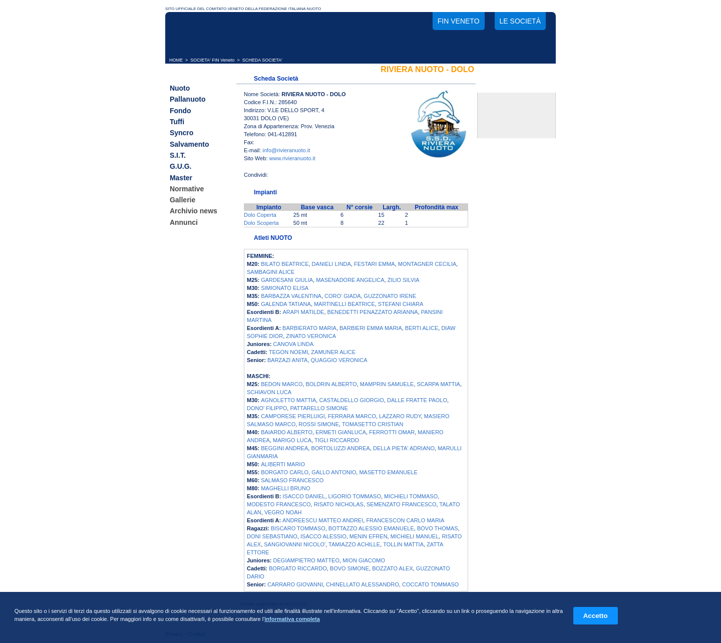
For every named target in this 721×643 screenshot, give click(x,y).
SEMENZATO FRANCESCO (402, 504)
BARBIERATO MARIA (309, 328)
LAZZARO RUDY (400, 416)
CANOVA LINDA (293, 344)
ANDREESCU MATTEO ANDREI (322, 520)
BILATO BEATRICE (284, 264)
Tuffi (177, 122)
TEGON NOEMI (288, 352)
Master (181, 178)
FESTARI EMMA (374, 264)
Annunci (184, 222)
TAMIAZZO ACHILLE (354, 544)
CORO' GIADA (342, 296)
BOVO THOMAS (437, 528)
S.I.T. (178, 155)
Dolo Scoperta (261, 223)
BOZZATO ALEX (392, 568)
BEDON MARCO (281, 384)
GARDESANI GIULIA (287, 280)
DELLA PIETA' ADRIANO (404, 448)
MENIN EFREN (368, 536)
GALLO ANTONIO (333, 472)
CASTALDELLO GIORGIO (351, 400)
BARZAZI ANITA (287, 360)
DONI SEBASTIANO (272, 536)
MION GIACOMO (363, 560)
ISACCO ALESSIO (323, 536)
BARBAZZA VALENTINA (291, 296)
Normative (187, 189)
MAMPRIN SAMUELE (387, 384)
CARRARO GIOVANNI (295, 584)
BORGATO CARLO (284, 472)
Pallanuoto (188, 100)
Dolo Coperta (260, 215)
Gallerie (182, 200)
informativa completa (292, 619)
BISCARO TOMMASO (298, 528)
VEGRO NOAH (283, 512)
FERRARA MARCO (352, 416)
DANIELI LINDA (331, 264)
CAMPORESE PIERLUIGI (293, 416)
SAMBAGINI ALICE (270, 272)
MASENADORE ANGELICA (350, 280)
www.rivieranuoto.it (292, 158)
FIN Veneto (459, 21)
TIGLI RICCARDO (336, 440)
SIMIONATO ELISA (284, 288)
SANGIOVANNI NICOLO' (294, 544)
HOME (176, 60)
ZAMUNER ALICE (333, 352)
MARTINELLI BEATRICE (344, 304)
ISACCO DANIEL (304, 496)
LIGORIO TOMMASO (354, 496)
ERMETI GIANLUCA (340, 432)
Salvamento (189, 144)
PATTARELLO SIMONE (319, 408)
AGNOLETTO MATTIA (288, 400)
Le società (520, 21)
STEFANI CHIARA (400, 304)
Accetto (595, 615)
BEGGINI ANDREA (284, 448)
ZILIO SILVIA (404, 280)
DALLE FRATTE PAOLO (417, 400)
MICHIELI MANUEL (415, 536)
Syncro (181, 133)
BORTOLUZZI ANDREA (340, 448)
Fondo (180, 111)
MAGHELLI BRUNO (285, 488)
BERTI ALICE (421, 328)
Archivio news (193, 211)
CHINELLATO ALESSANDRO (362, 584)
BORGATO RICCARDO (298, 568)
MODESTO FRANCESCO (279, 504)
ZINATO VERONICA (311, 336)
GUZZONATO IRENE (390, 296)
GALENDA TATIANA (286, 304)
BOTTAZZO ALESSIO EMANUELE (371, 528)
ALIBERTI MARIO (283, 464)
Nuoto (180, 88)
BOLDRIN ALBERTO (330, 384)
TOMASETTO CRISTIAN (372, 424)
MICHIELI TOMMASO (411, 496)
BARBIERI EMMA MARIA (370, 328)
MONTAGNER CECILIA (427, 264)
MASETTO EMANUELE (388, 472)
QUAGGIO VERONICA (339, 360)
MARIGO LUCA (292, 440)
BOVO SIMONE (349, 568)
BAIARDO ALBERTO (286, 432)
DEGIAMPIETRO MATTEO (306, 560)
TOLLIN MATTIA (403, 544)
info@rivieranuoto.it (286, 150)
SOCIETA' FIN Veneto (212, 60)
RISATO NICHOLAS (339, 504)
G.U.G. (181, 167)
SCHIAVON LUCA (269, 392)
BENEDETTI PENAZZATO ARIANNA (372, 312)
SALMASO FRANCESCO (292, 480)
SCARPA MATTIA (438, 384)
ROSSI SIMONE (318, 424)
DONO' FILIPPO (267, 408)
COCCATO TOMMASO (430, 584)
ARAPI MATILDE (303, 312)
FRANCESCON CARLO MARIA (405, 520)
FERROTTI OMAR (392, 432)
